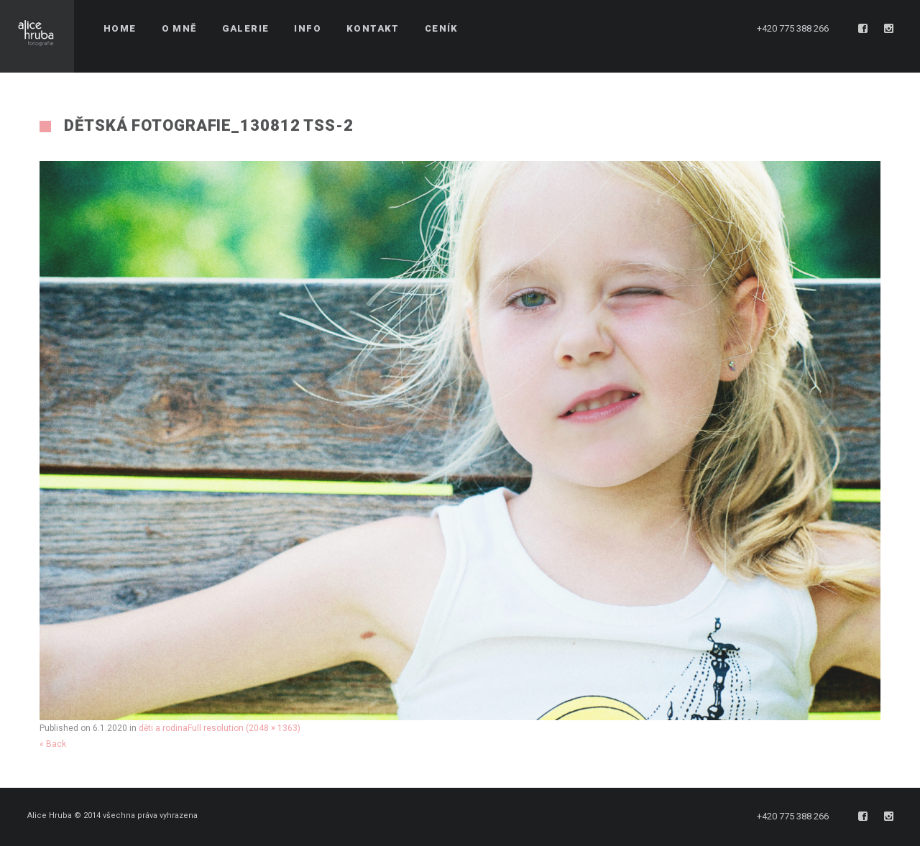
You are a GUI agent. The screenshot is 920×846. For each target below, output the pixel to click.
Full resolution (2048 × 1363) (244, 728)
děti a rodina (163, 728)
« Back (53, 744)
